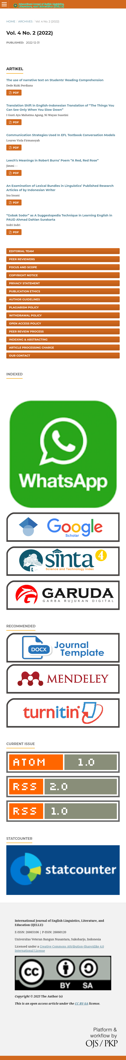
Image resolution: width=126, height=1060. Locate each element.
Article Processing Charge (31, 347)
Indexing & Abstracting (28, 339)
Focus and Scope (23, 267)
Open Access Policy (25, 323)
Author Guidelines (24, 299)
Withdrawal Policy (25, 315)
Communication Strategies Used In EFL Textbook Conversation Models (60, 135)
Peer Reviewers (22, 259)
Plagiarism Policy (24, 307)
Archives (25, 21)
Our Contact (19, 355)
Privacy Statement (24, 283)
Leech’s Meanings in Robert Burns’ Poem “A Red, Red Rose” (52, 160)
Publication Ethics (24, 291)
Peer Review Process (26, 331)
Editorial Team (21, 251)
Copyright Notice (23, 275)
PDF (15, 92)
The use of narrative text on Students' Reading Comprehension (54, 80)
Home (10, 21)
